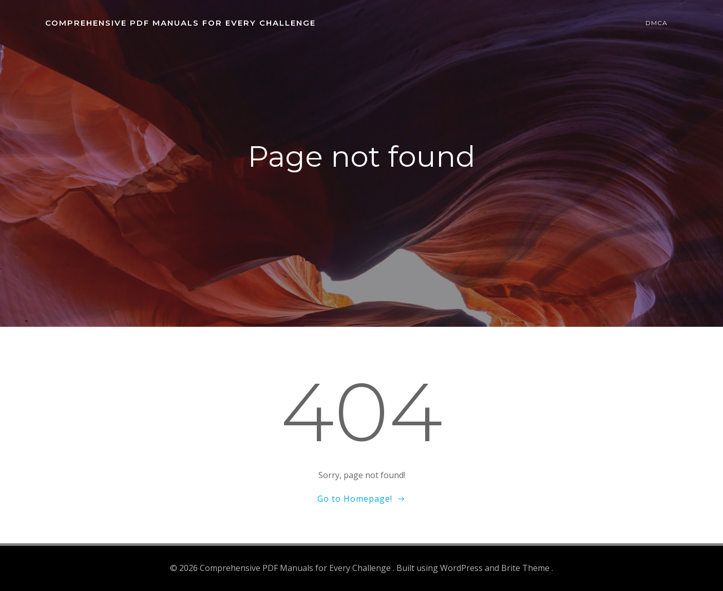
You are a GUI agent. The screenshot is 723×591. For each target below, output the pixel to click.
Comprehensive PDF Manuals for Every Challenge (180, 23)
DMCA (656, 23)
